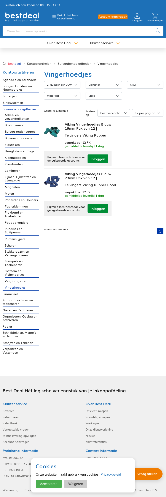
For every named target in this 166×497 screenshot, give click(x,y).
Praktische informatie (20, 450)
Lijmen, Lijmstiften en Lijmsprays (20, 178)
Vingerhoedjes (107, 63)
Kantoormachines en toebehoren (18, 301)
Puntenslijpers (15, 239)
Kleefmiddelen (15, 157)
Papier (7, 326)
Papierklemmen (16, 206)
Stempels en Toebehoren (14, 263)
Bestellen (8, 411)
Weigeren (75, 484)
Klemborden (14, 164)
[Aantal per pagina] (147, 113)
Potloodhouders (16, 222)
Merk (91, 96)
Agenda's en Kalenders (20, 80)
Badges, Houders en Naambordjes (17, 87)
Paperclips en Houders (21, 200)
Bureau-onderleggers (20, 131)
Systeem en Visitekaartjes (14, 272)
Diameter (94, 85)
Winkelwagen (155, 17)
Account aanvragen (113, 16)
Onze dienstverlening (99, 429)
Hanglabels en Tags (19, 151)
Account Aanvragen (16, 442)
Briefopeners (14, 125)
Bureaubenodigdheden (74, 63)
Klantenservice (102, 43)
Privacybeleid (111, 474)
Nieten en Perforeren (18, 310)
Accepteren (48, 484)
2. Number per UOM (59, 85)
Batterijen (10, 96)
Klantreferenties (96, 442)
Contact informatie (101, 450)
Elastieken (12, 144)
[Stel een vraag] (144, 474)
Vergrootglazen (16, 281)
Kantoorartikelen (39, 63)
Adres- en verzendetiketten (17, 116)
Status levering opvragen (19, 435)
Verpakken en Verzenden (13, 350)
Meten (9, 193)
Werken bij (10, 490)
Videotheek (10, 423)
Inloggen (137, 17)
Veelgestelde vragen (16, 429)
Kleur (133, 85)
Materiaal (53, 96)
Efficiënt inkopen (97, 411)
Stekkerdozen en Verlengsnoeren (17, 253)
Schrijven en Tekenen (18, 342)
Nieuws (90, 435)
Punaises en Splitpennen (13, 230)
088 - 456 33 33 (96, 457)
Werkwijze (92, 423)
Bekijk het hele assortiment (67, 17)
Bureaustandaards (18, 138)
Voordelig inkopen (98, 417)
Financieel (10, 294)
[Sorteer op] (113, 113)
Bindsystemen (13, 102)
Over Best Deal (59, 43)
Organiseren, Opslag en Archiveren (20, 318)
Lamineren (13, 170)
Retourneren (11, 417)
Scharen (10, 245)
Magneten (12, 187)
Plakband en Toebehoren (14, 214)
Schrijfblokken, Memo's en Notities (19, 334)
